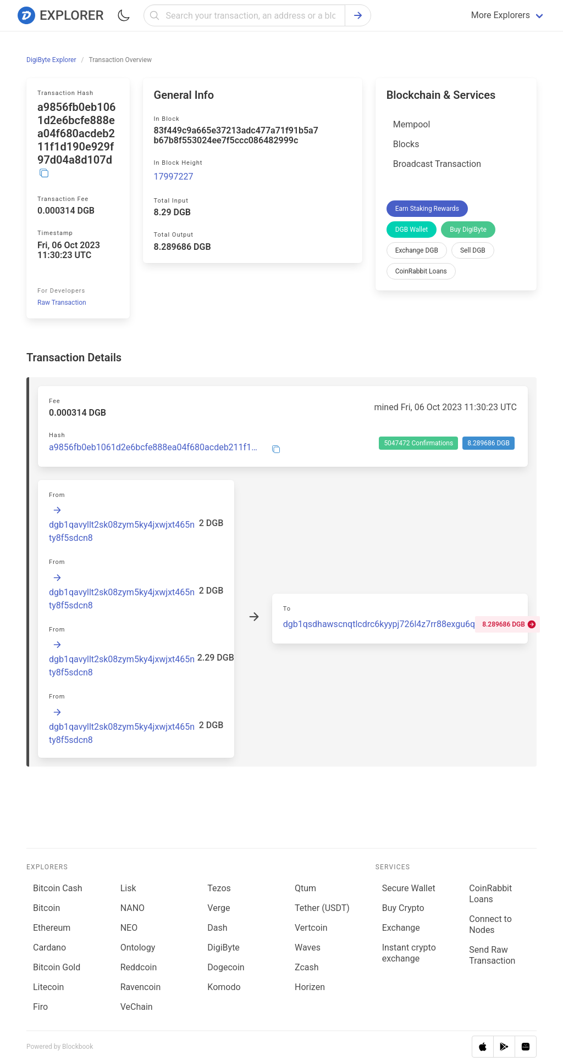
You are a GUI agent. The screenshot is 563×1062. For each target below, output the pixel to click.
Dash (217, 928)
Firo (40, 1007)
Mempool (411, 124)
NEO (129, 928)
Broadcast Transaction (437, 164)
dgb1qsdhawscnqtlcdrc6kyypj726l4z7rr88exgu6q (379, 624)
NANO (132, 908)
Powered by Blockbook (59, 1046)
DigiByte (223, 947)
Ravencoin (140, 987)
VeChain (136, 1007)
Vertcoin (311, 928)
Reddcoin (138, 967)
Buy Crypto (403, 908)
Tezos (218, 888)
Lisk (128, 888)
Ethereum (51, 928)
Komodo (223, 987)
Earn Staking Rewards (427, 209)
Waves (308, 947)
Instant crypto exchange (409, 953)
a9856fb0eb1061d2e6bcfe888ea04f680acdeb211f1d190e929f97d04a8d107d (153, 447)
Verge (218, 908)
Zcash (307, 967)
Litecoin (48, 987)
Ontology (138, 947)
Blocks (406, 144)
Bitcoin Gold (56, 967)
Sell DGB (472, 250)
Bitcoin (46, 908)
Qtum (305, 888)
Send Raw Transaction (492, 955)
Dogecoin (225, 967)
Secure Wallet (408, 888)
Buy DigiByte (468, 229)
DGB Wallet (411, 229)
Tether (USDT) (322, 908)
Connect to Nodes (490, 924)
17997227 (174, 176)
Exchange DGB (416, 250)
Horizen (310, 987)
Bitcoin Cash (57, 888)
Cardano (49, 947)
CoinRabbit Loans (421, 271)
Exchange (401, 928)
